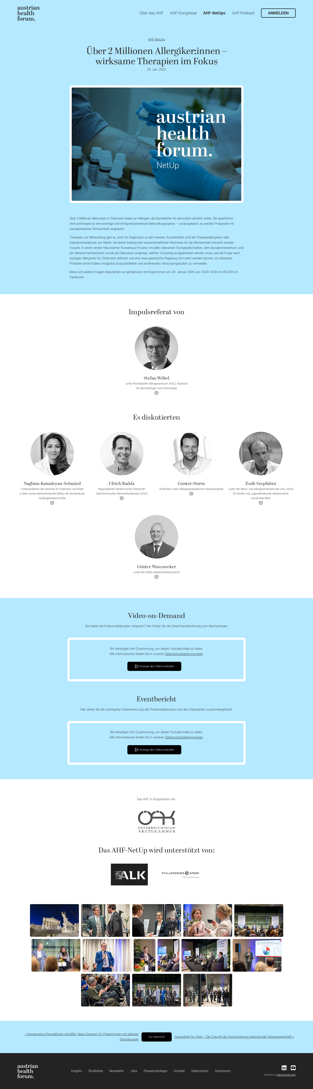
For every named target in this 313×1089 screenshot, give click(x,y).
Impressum (223, 1071)
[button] (156, 362)
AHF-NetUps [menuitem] (214, 13)
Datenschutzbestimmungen (184, 654)
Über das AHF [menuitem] (151, 13)
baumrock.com (286, 1075)
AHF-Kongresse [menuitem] (183, 13)
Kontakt (179, 1071)
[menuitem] (28, 13)
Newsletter (116, 1071)
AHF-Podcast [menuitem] (243, 13)
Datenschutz (199, 1071)
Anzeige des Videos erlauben (154, 666)
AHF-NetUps (156, 39)
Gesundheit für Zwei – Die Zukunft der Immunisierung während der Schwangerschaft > (234, 1037)
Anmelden (278, 13)
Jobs (133, 1071)
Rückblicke (95, 1071)
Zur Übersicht (156, 1037)
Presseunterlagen (155, 1071)
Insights (76, 1071)
